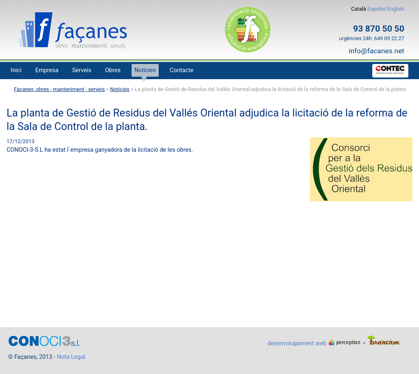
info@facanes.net (376, 51)
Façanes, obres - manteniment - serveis (59, 89)
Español (377, 9)
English (395, 9)
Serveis (81, 70)
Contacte (182, 70)
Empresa (47, 70)
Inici (16, 70)
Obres (113, 70)
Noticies (145, 70)
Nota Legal (71, 356)
